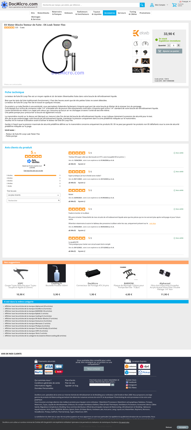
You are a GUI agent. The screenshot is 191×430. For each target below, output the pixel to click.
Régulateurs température (49, 407)
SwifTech (54, 412)
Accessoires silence (144, 404)
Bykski (71, 409)
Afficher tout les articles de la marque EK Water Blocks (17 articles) (31, 318)
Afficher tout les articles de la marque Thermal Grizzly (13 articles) (31, 328)
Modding (62, 407)
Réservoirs (38, 404)
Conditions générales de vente (47, 383)
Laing (114, 409)
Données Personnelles (44, 388)
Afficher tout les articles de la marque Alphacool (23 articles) (29, 306)
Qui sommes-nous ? (43, 380)
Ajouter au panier (171, 51)
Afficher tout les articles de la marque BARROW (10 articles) (28, 311)
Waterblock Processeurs (108, 402)
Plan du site (70, 383)
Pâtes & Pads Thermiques (109, 404)
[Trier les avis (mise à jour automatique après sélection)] (33, 195)
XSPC (85, 412)
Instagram (131, 385)
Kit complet (80, 404)
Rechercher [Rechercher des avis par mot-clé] (32, 201)
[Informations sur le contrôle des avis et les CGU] (44, 165)
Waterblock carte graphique (128, 402)
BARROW (59, 409)
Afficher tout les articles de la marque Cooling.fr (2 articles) (28, 316)
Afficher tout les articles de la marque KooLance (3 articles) (28, 321)
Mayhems (138, 409)
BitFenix (66, 409)
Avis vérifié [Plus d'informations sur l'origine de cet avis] (179, 153)
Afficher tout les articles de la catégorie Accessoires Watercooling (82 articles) (35, 336)
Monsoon (146, 409)
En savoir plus (124, 422)
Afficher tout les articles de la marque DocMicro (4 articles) (28, 309)
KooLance (107, 409)
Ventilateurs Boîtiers (91, 404)
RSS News (131, 387)
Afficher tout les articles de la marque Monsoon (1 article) (27, 323)
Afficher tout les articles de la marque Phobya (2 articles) (27, 326)
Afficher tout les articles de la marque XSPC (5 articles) (26, 331)
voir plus (152, 223)
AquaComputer (40, 409)
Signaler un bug (71, 385)
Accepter (182, 427)
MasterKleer (129, 409)
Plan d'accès (70, 380)
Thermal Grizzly (63, 412)
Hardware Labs (97, 409)
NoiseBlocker (39, 412)
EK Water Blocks (86, 409)
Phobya (47, 412)
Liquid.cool (120, 409)
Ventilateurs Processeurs (128, 404)
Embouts (71, 404)
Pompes (149, 402)
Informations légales (43, 385)
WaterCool (79, 412)
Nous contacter (93, 369)
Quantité (162, 45)
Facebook (131, 382)
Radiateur (141, 402)
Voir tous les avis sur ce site (33, 171)
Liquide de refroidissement (57, 404)
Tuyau (45, 404)
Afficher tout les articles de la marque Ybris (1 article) (26, 333)
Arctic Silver (51, 409)
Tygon (72, 412)
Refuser (169, 427)
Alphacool (146, 407)
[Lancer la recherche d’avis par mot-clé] (59, 200)
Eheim (77, 409)
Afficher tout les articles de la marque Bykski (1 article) (26, 313)
